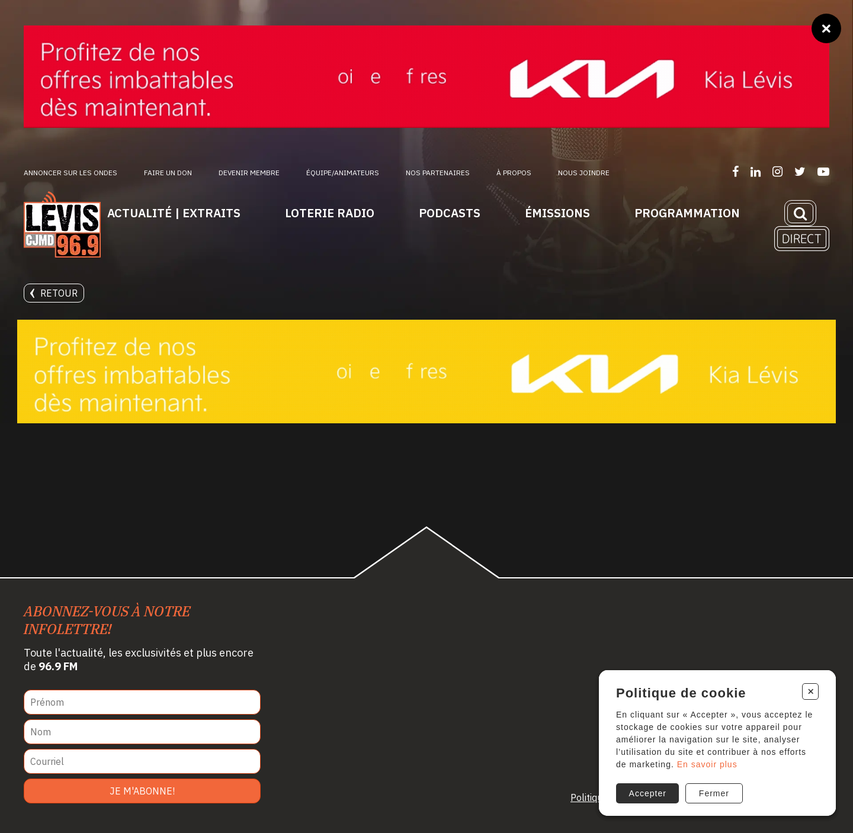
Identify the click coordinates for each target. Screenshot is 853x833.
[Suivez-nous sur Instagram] (777, 171)
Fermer (714, 793)
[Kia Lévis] (426, 76)
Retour (54, 293)
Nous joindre (584, 172)
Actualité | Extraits (173, 213)
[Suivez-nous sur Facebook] (735, 171)
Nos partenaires (438, 172)
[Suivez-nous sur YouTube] (823, 171)
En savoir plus (707, 764)
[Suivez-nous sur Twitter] (800, 171)
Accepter (647, 793)
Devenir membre (249, 172)
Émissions (557, 213)
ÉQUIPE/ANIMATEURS (342, 172)
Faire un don (168, 172)
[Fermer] (826, 28)
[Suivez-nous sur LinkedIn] (756, 171)
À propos (513, 172)
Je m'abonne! (142, 791)
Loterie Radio (329, 213)
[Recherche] (800, 213)
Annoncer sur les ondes (70, 172)
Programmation (687, 213)
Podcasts (449, 213)
